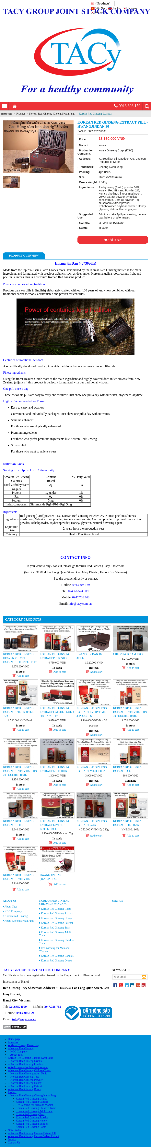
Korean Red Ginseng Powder (57, 922)
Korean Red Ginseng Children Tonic (36, 1108)
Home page (6, 113)
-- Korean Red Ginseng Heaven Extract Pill (32, 1133)
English (117, 8)
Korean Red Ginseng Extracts (95, 113)
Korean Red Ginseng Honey (56, 918)
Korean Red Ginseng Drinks (56, 960)
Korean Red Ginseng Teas (55, 927)
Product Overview (24, 255)
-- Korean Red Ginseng (20, 1048)
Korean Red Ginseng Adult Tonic (34, 1111)
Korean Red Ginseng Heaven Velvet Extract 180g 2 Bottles (20, 658)
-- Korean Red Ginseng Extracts (25, 1086)
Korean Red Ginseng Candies (57, 955)
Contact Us (14, 1142)
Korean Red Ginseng (16, 916)
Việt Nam (100, 8)
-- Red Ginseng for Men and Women (28, 1067)
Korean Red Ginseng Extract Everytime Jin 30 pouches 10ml (130, 712)
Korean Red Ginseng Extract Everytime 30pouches (91, 712)
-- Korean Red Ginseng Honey (24, 1082)
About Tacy (11, 906)
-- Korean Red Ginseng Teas (23, 1076)
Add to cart (113, 239)
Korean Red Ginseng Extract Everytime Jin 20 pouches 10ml (20, 771)
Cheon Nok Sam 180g (128, 654)
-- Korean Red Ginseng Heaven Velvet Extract (33, 1136)
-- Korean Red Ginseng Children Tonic (29, 1070)
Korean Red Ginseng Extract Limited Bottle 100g (55, 825)
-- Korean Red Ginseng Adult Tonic (27, 1073)
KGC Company (13, 911)
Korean (99, 12)
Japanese (132, 8)
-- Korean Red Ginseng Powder (25, 1079)
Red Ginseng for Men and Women (34, 1104)
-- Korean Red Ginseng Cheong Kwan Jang (32, 1095)
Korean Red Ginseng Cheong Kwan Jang (52, 113)
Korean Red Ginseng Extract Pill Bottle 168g (18, 712)
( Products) (103, 3)
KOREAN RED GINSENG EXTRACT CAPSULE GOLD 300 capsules (57, 712)
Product (20, 113)
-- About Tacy (15, 1054)
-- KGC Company (18, 1051)
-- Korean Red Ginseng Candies (25, 1064)
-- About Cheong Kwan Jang (23, 1045)
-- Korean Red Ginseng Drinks (25, 1061)
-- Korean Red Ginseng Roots (24, 1089)
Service (117, 900)
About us (10, 900)
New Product (15, 1130)
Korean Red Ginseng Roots (56, 908)
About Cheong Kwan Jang (19, 920)
